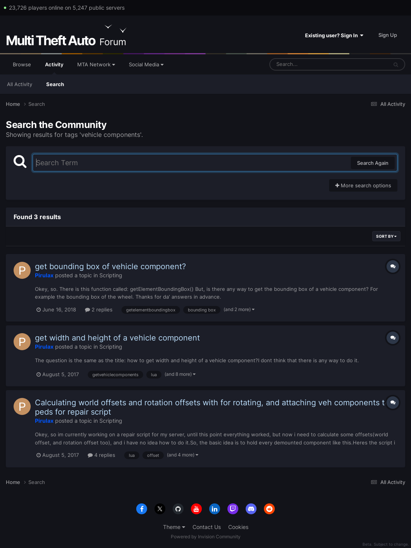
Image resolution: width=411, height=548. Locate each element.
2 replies (99, 309)
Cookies (238, 527)
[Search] (308, 64)
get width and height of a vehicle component (117, 337)
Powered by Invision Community (206, 536)
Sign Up (387, 35)
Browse (22, 64)
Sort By (386, 236)
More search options (363, 185)
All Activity (19, 84)
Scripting (110, 275)
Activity (54, 67)
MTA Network (96, 64)
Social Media (146, 64)
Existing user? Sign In (334, 35)
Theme (174, 527)
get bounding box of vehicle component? (110, 266)
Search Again (372, 163)
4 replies (101, 455)
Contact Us (206, 527)
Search (55, 84)
